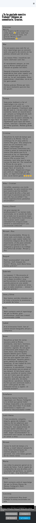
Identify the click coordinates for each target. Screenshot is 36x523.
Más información (11, 514)
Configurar (25, 514)
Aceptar (24, 518)
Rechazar (11, 518)
